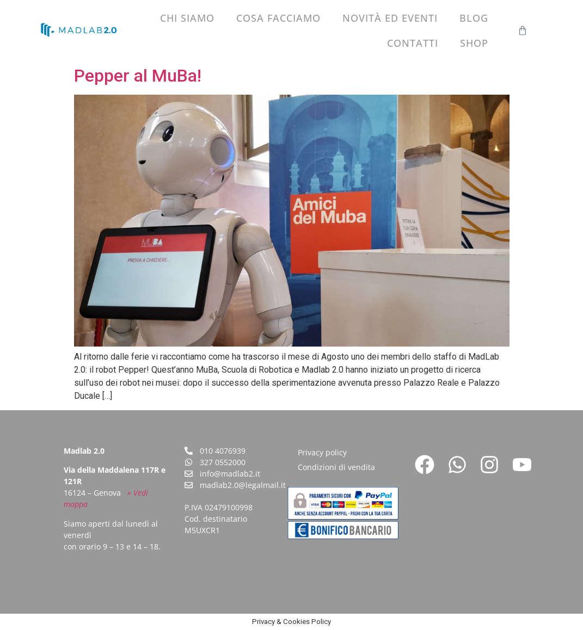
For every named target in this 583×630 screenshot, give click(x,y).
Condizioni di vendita (336, 467)
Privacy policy (322, 452)
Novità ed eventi (390, 17)
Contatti (412, 43)
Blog (473, 17)
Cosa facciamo (278, 17)
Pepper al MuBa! (137, 75)
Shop (474, 43)
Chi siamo (187, 17)
